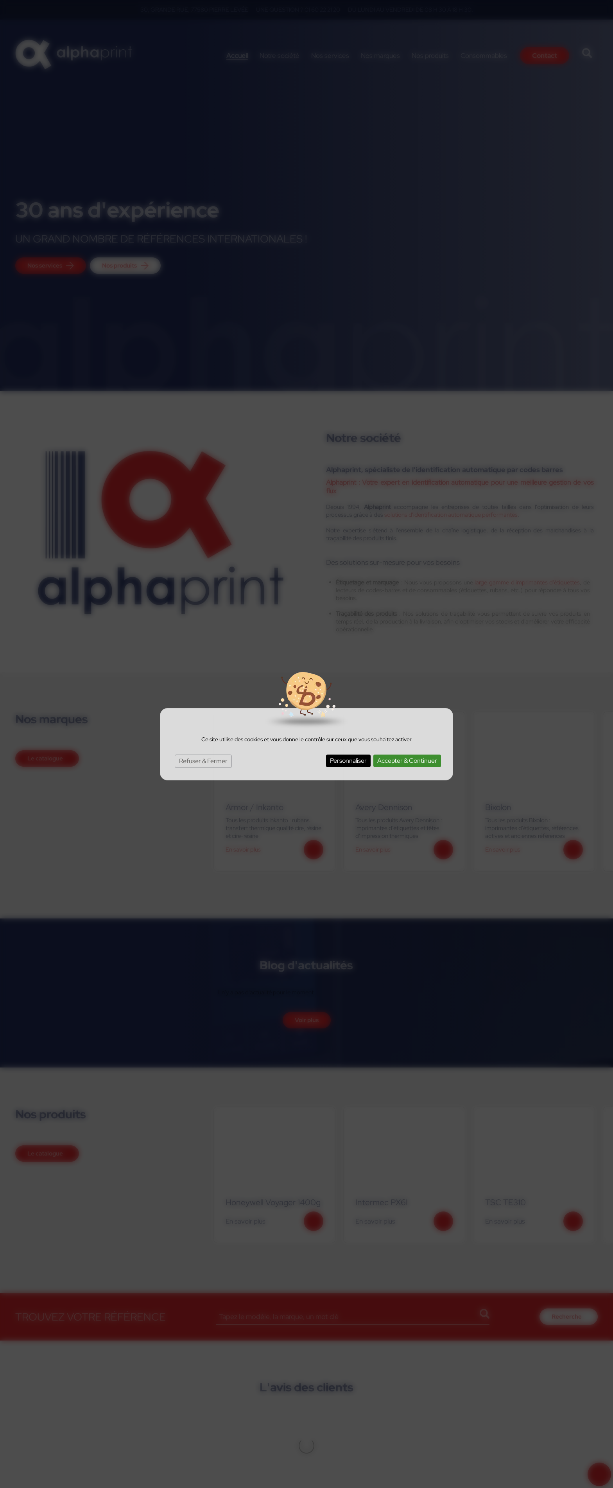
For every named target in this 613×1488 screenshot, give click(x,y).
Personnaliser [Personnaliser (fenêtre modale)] (348, 761)
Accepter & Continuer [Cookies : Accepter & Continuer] (407, 761)
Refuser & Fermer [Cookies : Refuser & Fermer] (203, 761)
